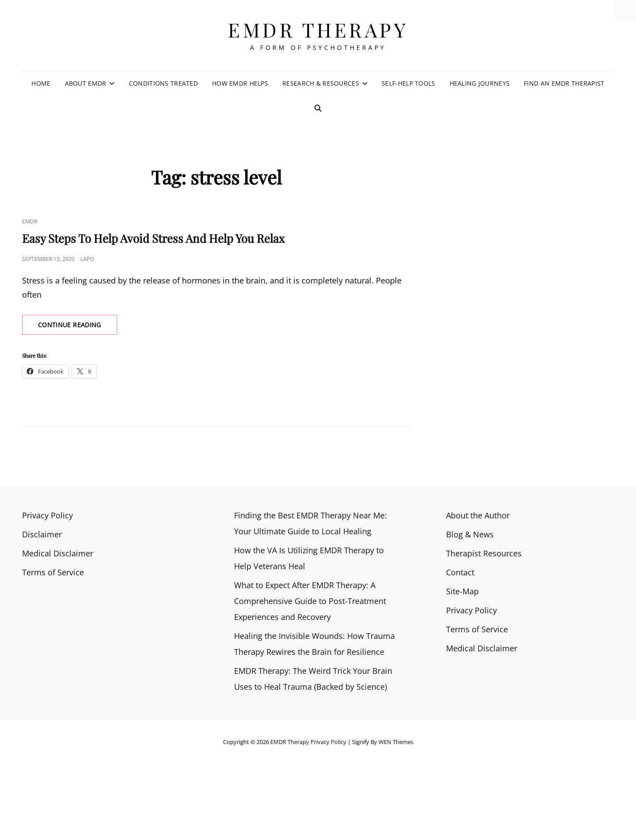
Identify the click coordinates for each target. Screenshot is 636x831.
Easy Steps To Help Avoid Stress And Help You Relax (153, 238)
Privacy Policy (47, 515)
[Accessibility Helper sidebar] (625, 10)
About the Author (478, 515)
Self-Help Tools (408, 83)
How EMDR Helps (240, 83)
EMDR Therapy (318, 29)
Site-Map (462, 591)
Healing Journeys (480, 83)
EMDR (29, 221)
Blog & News (470, 534)
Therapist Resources (484, 553)
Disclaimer (42, 534)
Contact (460, 572)
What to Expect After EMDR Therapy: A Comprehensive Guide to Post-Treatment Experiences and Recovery (310, 601)
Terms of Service (53, 572)
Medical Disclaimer (57, 553)
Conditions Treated (163, 83)
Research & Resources (320, 83)
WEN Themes (396, 742)
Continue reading (77, 327)
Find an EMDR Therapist (564, 83)
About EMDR (85, 83)
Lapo (87, 259)
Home (40, 83)
